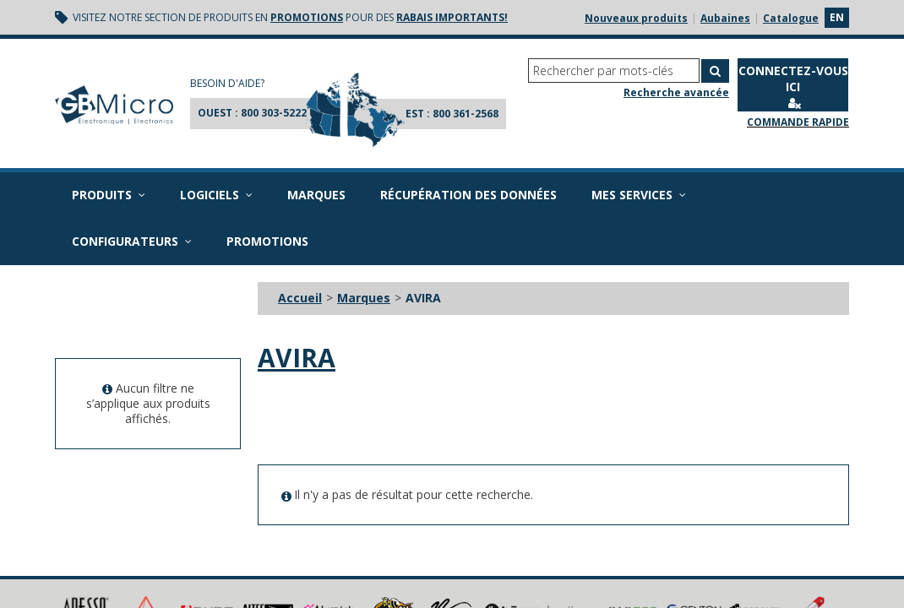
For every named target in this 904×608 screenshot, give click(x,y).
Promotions (267, 241)
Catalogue (791, 18)
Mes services (638, 195)
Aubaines (725, 18)
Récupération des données (468, 195)
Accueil (300, 298)
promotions (306, 17)
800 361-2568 (465, 113)
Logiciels (216, 195)
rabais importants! (452, 17)
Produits (108, 195)
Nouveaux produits (636, 18)
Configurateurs (132, 241)
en (837, 17)
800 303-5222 (274, 113)
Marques (316, 195)
